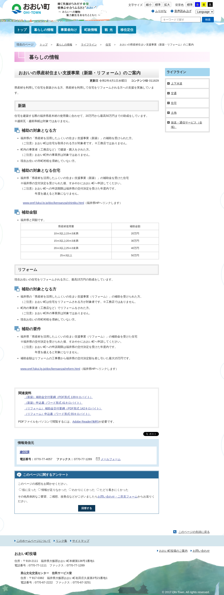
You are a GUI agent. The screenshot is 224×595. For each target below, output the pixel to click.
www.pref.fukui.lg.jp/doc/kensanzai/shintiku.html (53, 202)
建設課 (25, 452)
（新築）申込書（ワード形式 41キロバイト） (53, 402)
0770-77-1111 (38, 565)
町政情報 (90, 29)
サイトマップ (80, 540)
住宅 (108, 44)
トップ (22, 29)
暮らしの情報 (44, 29)
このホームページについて (33, 540)
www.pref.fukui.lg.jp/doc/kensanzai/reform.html (50, 368)
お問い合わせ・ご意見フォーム (118, 496)
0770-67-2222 (44, 582)
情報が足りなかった (54, 489)
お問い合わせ (201, 550)
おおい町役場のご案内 (173, 550)
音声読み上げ (182, 11)
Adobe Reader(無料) (85, 421)
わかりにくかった (83, 489)
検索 (208, 19)
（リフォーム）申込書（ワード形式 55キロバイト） (57, 413)
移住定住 (126, 29)
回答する (86, 508)
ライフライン (89, 44)
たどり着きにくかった (114, 489)
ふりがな (161, 11)
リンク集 (61, 540)
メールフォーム (111, 459)
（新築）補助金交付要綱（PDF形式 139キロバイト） (58, 397)
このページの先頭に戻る (194, 531)
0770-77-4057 (43, 459)
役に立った (29, 489)
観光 (109, 29)
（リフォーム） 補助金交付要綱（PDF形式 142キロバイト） (63, 408)
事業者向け (69, 29)
